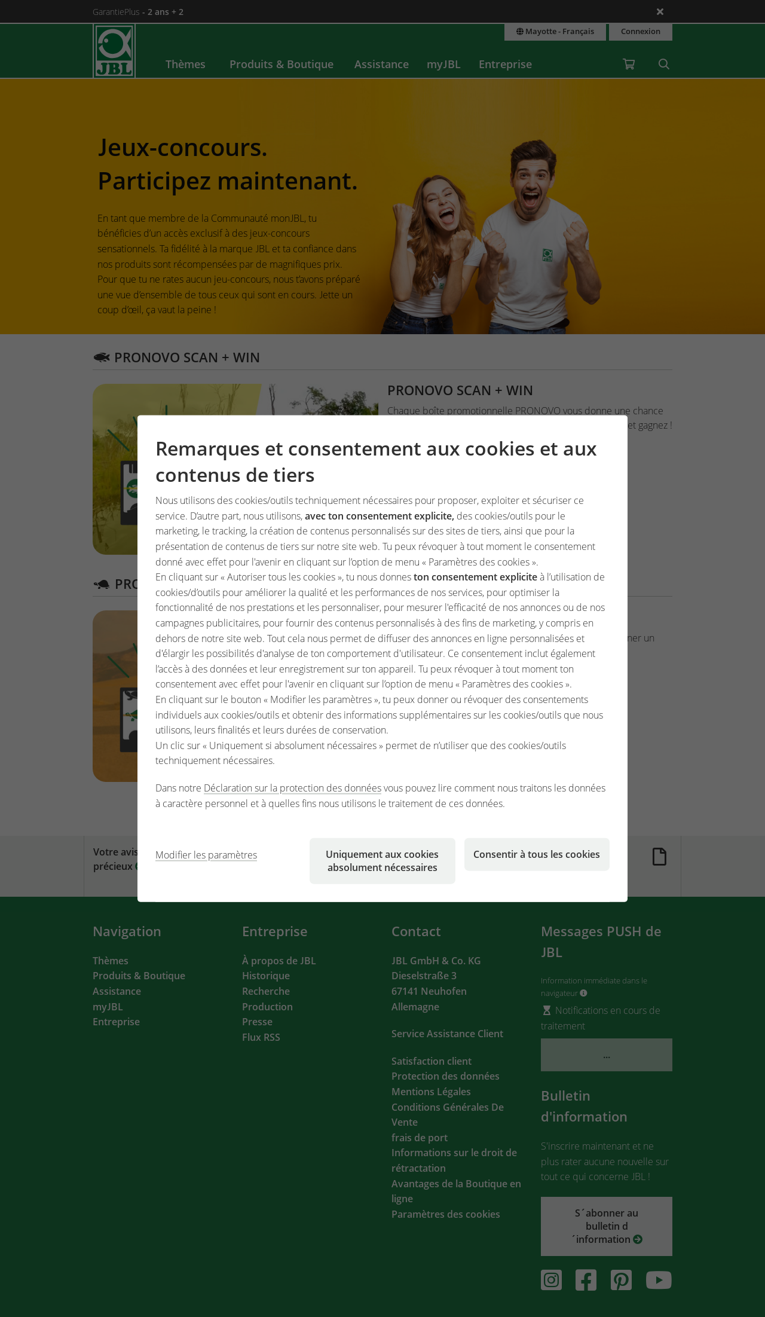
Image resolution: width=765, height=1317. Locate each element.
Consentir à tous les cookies (536, 854)
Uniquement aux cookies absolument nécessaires (382, 861)
